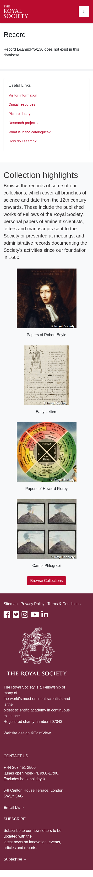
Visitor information (23, 95)
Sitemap (11, 604)
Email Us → (14, 808)
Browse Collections (46, 581)
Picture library (20, 114)
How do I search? (23, 141)
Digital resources (22, 104)
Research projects (23, 123)
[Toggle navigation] (84, 11)
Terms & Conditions (64, 604)
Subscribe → (15, 859)
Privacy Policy (32, 604)
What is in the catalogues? (30, 132)
